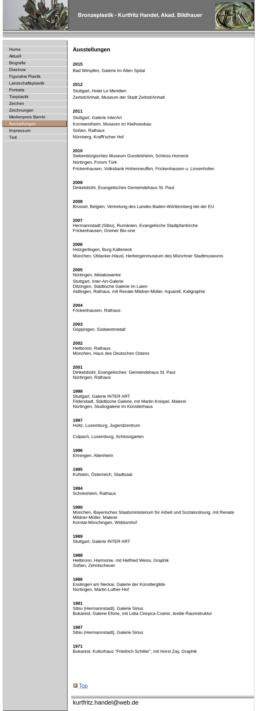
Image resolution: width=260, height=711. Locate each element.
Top (80, 686)
